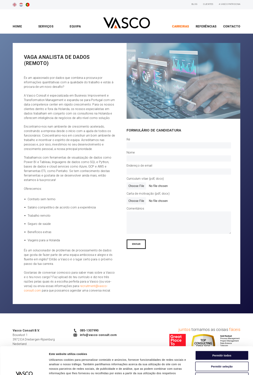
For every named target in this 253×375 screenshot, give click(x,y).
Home (17, 26)
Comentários (135, 208)
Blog (194, 4)
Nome (131, 152)
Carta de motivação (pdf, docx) (148, 193)
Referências (206, 26)
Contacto (231, 26)
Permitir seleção (222, 340)
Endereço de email (139, 165)
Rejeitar (222, 351)
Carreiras (180, 26)
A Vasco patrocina (229, 4)
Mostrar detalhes (205, 367)
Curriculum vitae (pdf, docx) (145, 178)
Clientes (208, 4)
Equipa (75, 26)
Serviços (46, 26)
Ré (128, 139)
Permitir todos (221, 329)
